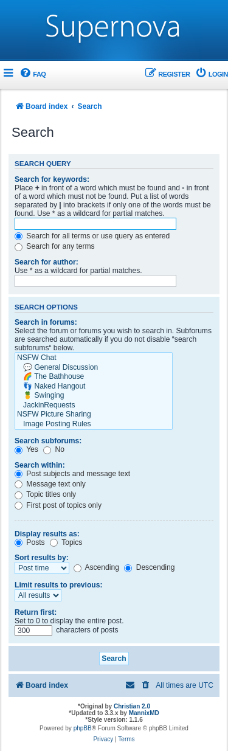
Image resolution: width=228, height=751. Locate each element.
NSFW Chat (93, 358)
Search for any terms (55, 246)
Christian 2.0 (132, 706)
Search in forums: (46, 322)
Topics (66, 542)
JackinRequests (93, 405)
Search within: (40, 465)
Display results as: (47, 534)
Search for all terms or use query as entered (92, 236)
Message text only (50, 484)
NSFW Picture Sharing (93, 415)
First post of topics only (58, 505)
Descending (149, 567)
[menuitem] (32, 74)
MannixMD (144, 713)
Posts (30, 542)
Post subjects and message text (72, 473)
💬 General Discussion (93, 368)
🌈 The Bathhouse (93, 377)
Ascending (96, 567)
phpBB (83, 728)
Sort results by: (42, 557)
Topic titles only (45, 494)
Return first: (36, 612)
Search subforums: (48, 441)
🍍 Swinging (93, 396)
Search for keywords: (52, 179)
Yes (26, 449)
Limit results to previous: (58, 585)
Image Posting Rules (93, 424)
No (53, 449)
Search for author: (46, 262)
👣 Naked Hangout (93, 387)
